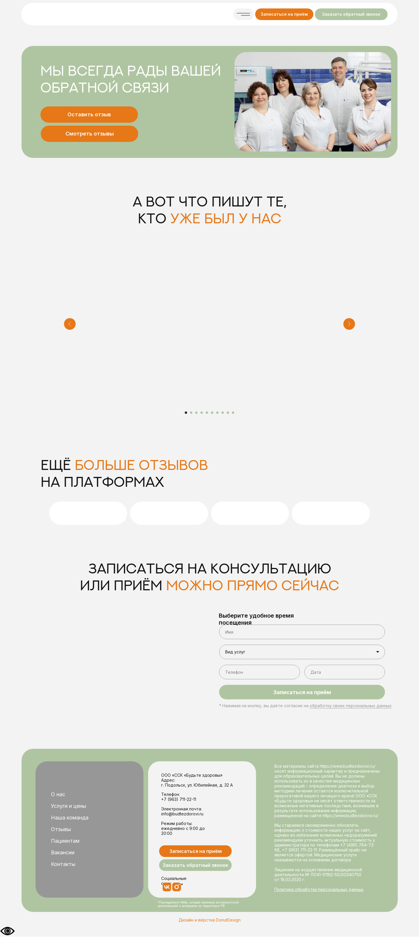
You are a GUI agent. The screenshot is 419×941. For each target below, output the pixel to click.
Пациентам (65, 841)
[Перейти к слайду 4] (201, 412)
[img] (70, 14)
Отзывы (61, 829)
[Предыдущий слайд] (70, 324)
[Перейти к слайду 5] (207, 412)
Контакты (63, 864)
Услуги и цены (68, 806)
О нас (58, 794)
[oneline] (344, 672)
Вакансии (62, 852)
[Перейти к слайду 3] (196, 412)
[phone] (259, 672)
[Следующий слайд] (349, 324)
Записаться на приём (302, 692)
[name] (302, 632)
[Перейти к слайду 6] (212, 412)
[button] (284, 14)
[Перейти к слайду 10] (233, 412)
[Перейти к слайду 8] (222, 412)
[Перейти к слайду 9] (228, 412)
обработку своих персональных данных (351, 705)
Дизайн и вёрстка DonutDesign (210, 919)
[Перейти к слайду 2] (191, 412)
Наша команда (69, 818)
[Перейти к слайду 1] (186, 412)
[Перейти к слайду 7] (217, 412)
